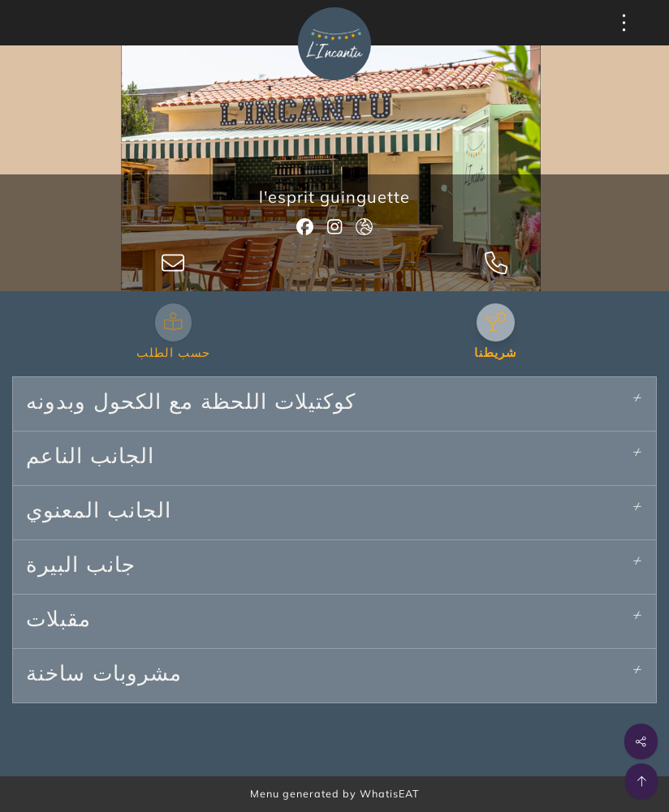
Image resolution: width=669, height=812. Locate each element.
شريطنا (495, 354)
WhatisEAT (390, 793)
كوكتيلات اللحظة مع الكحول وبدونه (191, 404)
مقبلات (58, 621)
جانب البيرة (81, 567)
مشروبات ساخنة (104, 675)
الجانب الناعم (90, 458)
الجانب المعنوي (98, 512)
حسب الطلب (173, 354)
